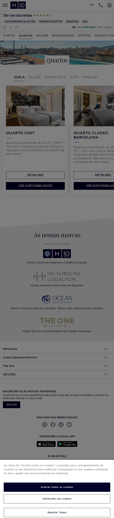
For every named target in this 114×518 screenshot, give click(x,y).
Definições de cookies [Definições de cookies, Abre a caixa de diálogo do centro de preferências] (57, 498)
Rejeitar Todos (57, 512)
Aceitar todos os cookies (57, 487)
